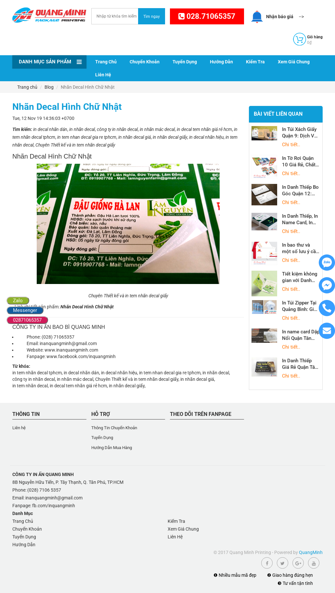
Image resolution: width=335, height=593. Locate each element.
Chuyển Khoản (145, 61)
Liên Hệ (103, 74)
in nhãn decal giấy (127, 385)
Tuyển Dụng (185, 61)
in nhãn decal (215, 372)
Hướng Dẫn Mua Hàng (111, 447)
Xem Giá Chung (294, 61)
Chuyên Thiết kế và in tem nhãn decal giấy (136, 379)
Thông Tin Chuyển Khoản (114, 427)
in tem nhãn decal (30, 385)
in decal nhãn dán (81, 372)
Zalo (18, 300)
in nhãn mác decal (75, 379)
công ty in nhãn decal (33, 379)
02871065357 (27, 320)
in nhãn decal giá (197, 379)
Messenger (25, 310)
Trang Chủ (106, 61)
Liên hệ (19, 427)
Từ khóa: (21, 366)
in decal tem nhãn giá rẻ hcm (78, 385)
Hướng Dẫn (221, 61)
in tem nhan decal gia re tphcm (169, 372)
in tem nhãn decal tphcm (37, 372)
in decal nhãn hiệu (119, 372)
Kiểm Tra (255, 61)
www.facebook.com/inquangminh (81, 356)
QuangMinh (311, 552)
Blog (49, 87)
